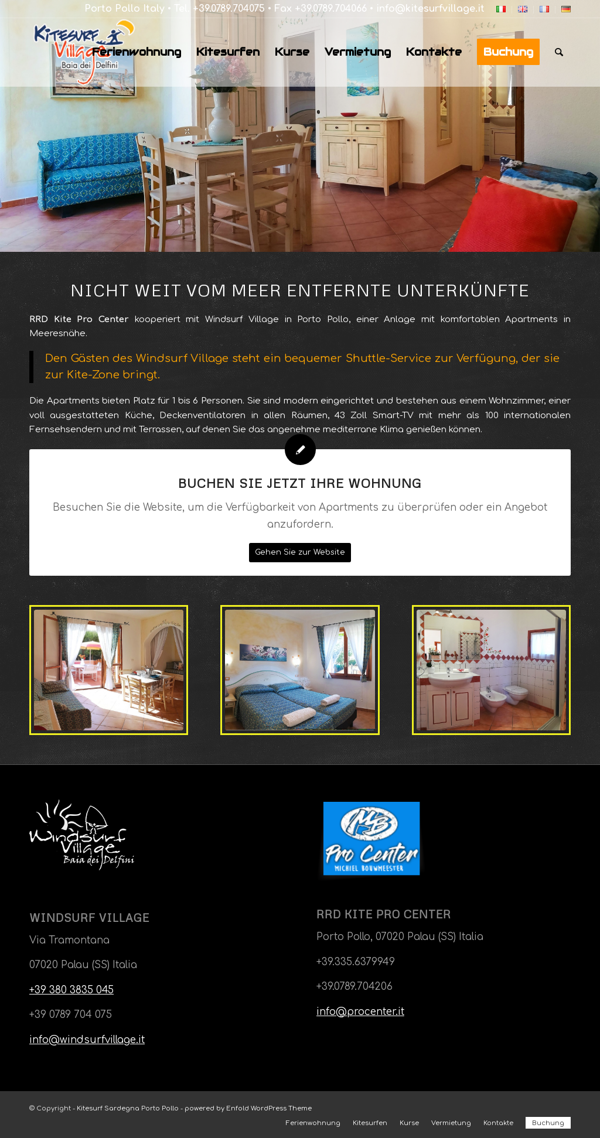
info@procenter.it (360, 1011)
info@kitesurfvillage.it (430, 9)
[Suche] (559, 52)
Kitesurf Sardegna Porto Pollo (128, 1108)
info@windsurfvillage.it (87, 1039)
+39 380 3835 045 (71, 990)
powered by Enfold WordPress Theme (248, 1108)
